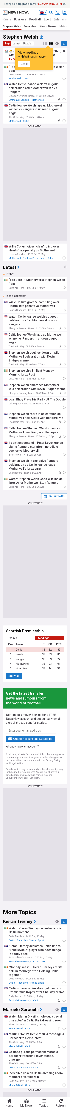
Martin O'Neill (16, 1028)
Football (35, 19)
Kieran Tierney (48, 26)
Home (9, 1105)
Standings (43, 638)
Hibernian (21, 668)
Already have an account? (22, 746)
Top (7, 43)
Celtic (26, 78)
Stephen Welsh (12, 26)
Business (20, 19)
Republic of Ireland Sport (30, 940)
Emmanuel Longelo (19, 99)
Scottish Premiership (34, 258)
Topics (43, 1105)
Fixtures (12, 638)
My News (26, 1105)
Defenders (30, 26)
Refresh (61, 1105)
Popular (27, 43)
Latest (16, 43)
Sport (47, 19)
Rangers (21, 659)
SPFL (44, 961)
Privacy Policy (53, 760)
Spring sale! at (33, 3)
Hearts (20, 654)
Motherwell (15, 78)
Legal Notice (16, 763)
